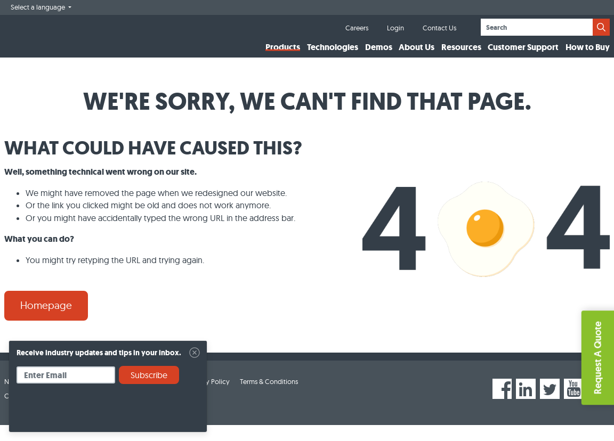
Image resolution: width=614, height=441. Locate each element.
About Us (416, 55)
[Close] (194, 352)
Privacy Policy (208, 397)
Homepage (46, 321)
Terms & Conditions (269, 397)
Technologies (332, 55)
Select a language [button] (39, 7)
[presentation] (98, 411)
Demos (378, 55)
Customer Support (523, 55)
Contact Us (439, 27)
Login (395, 27)
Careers (356, 27)
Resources (461, 55)
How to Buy (587, 55)
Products (282, 55)
